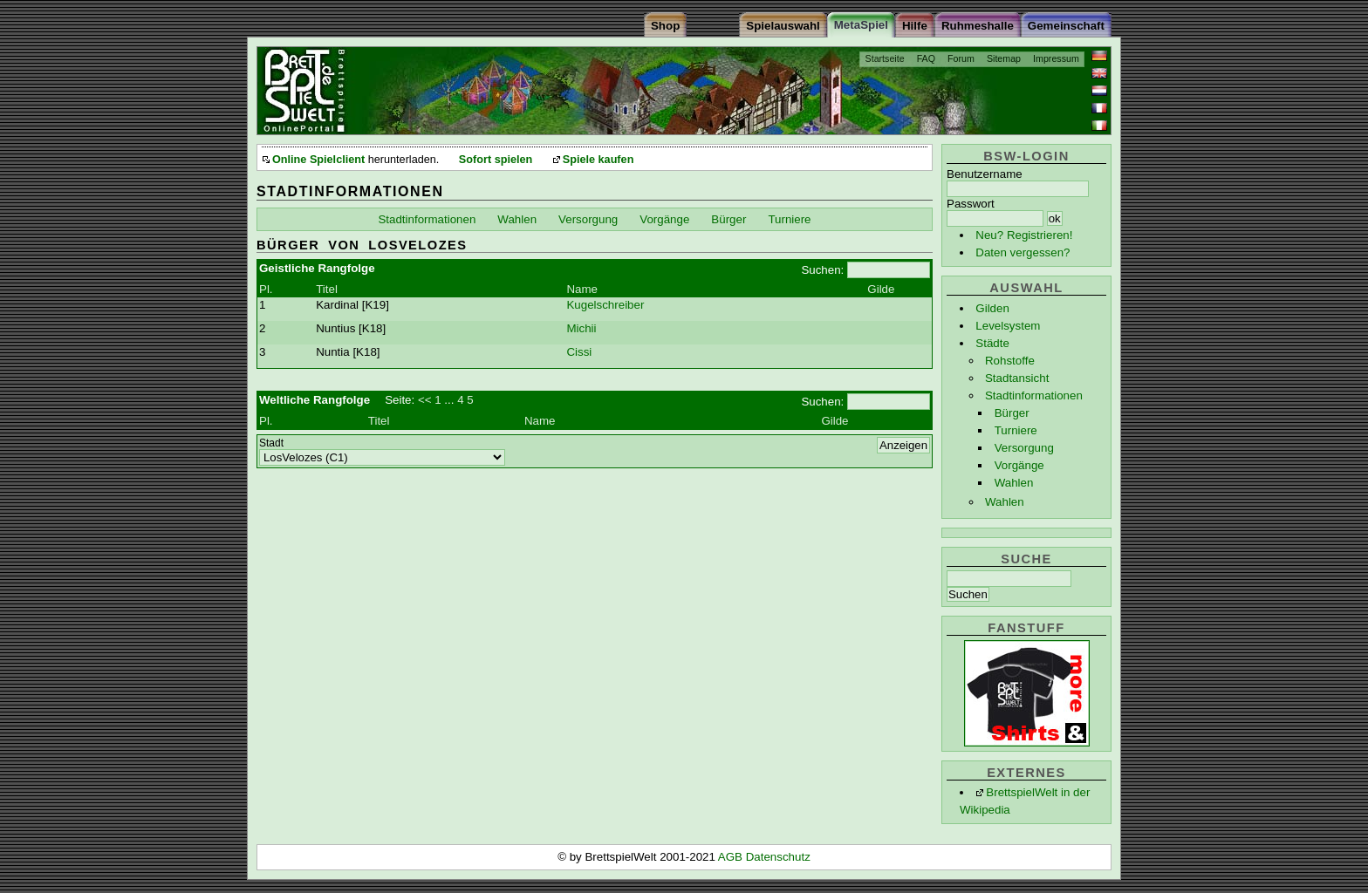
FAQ (926, 58)
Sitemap (1004, 58)
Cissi (579, 351)
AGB (732, 856)
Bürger (1012, 412)
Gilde (880, 289)
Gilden (992, 308)
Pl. (266, 289)
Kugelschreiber (605, 304)
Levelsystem (1007, 325)
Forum (961, 58)
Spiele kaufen (598, 159)
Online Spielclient (318, 159)
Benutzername (985, 174)
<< (425, 399)
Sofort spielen (495, 159)
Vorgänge (1019, 465)
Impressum (1056, 58)
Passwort (971, 203)
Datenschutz (778, 856)
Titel (327, 289)
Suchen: (822, 269)
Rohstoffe (1010, 360)
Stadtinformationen (1034, 395)
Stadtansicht (1017, 378)
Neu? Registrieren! (1023, 235)
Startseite (885, 58)
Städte (992, 343)
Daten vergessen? (1022, 252)
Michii (581, 328)
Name (582, 289)
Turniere (1016, 430)
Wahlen (1014, 482)
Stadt (271, 443)
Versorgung (1024, 447)
